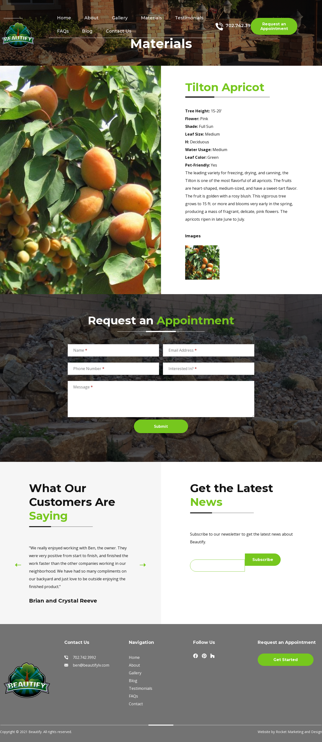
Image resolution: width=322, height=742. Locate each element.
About (91, 18)
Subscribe (262, 559)
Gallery (120, 18)
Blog (87, 31)
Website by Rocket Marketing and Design (290, 731)
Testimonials (189, 18)
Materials (151, 18)
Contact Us (118, 31)
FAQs (63, 31)
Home (64, 18)
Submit (161, 426)
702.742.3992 (241, 25)
